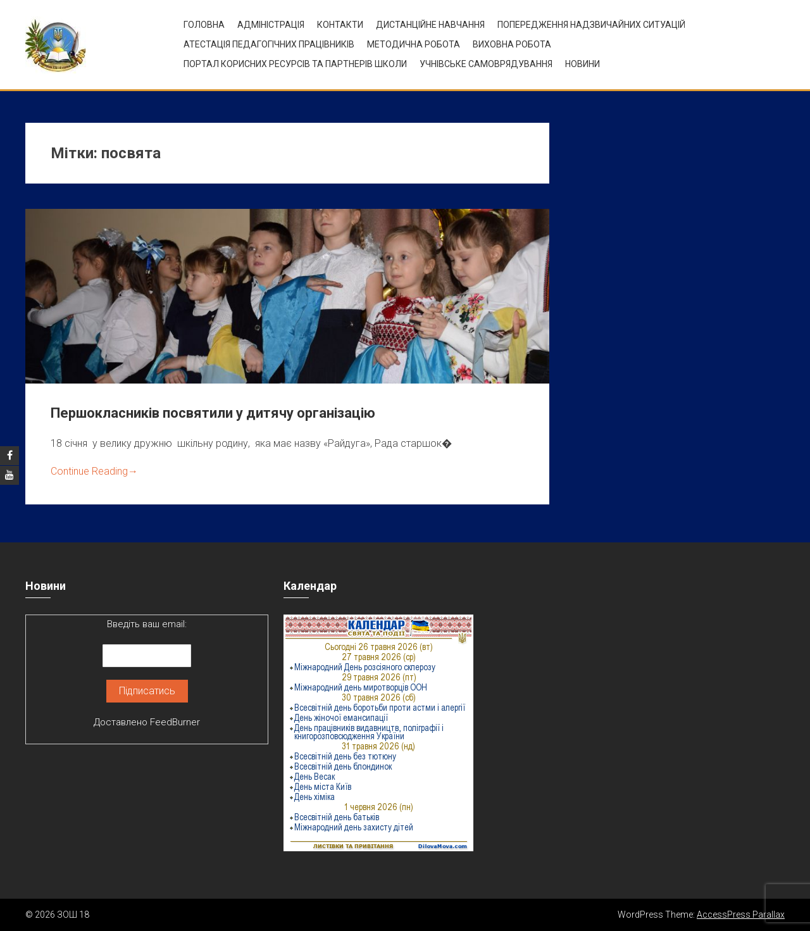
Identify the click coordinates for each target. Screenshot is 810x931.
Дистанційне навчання (430, 25)
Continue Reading (94, 471)
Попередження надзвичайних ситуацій (591, 25)
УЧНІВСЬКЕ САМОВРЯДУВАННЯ (486, 64)
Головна (204, 25)
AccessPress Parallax (741, 914)
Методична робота (413, 44)
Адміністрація (270, 25)
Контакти (340, 25)
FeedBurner (175, 722)
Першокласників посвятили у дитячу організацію (213, 413)
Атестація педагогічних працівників (269, 44)
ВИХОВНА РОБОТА (512, 44)
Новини (582, 64)
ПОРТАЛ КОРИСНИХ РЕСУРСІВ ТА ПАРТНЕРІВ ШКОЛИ (295, 64)
